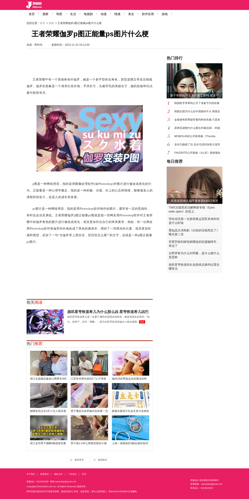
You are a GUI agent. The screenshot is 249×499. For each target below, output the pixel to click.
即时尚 (38, 44)
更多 (142, 322)
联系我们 (44, 474)
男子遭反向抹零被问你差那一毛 (89, 411)
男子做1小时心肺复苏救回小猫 (89, 443)
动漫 (104, 14)
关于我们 (31, 474)
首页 (32, 14)
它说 (84, 474)
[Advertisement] (90, 64)
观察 (45, 14)
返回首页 (79, 459)
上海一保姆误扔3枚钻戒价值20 (130, 443)
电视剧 (88, 14)
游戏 (165, 14)
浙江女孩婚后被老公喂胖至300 (48, 378)
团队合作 (58, 474)
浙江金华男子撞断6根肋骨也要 (48, 443)
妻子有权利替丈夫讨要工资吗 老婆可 (194, 95)
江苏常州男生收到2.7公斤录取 (88, 378)
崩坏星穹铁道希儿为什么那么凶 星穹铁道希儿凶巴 (108, 312)
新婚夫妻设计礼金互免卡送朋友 (130, 411)
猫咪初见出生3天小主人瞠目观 (48, 411)
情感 (117, 14)
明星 (59, 14)
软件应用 (148, 14)
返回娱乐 (102, 459)
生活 (73, 14)
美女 (131, 14)
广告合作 (72, 474)
